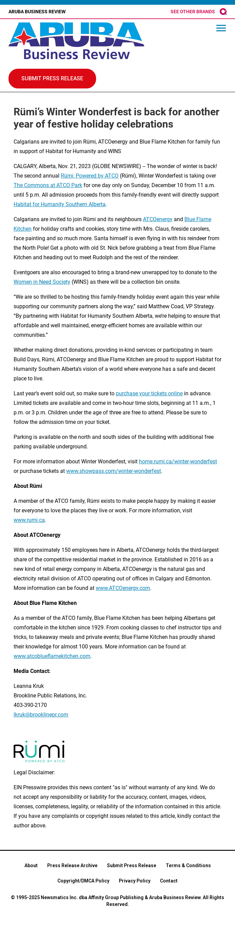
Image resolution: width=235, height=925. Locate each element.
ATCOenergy (158, 219)
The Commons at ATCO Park (48, 185)
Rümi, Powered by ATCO (90, 175)
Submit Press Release (131, 865)
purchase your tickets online (149, 393)
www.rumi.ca (29, 520)
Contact (169, 880)
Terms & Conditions (188, 865)
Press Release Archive (72, 865)
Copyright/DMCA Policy (83, 880)
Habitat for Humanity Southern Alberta (60, 204)
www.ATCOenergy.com (123, 588)
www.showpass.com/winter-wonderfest (113, 471)
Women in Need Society (42, 282)
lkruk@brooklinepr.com (41, 714)
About (31, 865)
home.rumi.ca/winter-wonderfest (178, 461)
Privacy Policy (134, 880)
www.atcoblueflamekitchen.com (52, 656)
